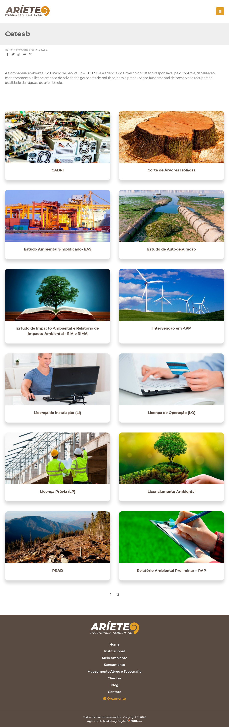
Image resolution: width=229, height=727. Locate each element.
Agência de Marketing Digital (114, 721)
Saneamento (114, 665)
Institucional (114, 651)
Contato (114, 692)
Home (9, 49)
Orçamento (114, 699)
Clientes (114, 678)
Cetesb (43, 49)
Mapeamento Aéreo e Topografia (114, 671)
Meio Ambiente (25, 49)
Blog (114, 685)
